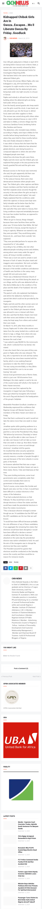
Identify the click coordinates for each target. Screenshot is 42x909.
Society (16, 562)
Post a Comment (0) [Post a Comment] (21, 668)
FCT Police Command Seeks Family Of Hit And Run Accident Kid (28, 862)
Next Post (36, 676)
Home (5, 13)
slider (11, 13)
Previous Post (7, 676)
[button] (3, 3)
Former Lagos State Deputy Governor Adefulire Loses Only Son (28, 874)
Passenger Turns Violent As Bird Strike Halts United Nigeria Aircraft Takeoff (28, 900)
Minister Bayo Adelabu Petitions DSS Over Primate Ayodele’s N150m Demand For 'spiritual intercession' (28, 887)
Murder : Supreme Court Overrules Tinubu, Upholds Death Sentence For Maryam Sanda (28, 825)
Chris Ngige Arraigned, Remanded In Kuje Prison (27, 837)
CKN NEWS (17, 578)
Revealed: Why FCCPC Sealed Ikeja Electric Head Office (27, 850)
